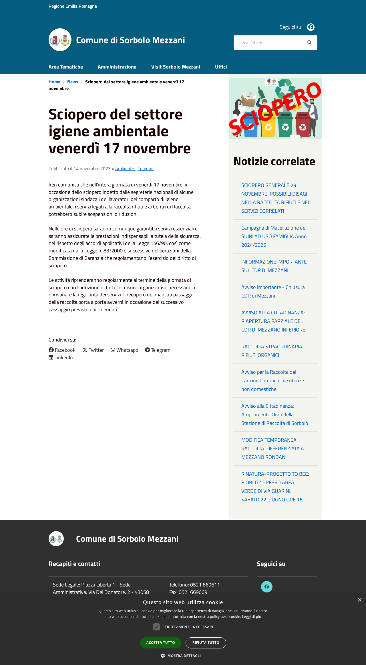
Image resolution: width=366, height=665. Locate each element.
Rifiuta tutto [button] (206, 642)
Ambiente (125, 168)
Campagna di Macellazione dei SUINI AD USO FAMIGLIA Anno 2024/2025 (274, 236)
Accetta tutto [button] (160, 642)
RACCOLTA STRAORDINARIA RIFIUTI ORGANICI (271, 351)
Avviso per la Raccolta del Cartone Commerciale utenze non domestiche (272, 380)
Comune (146, 168)
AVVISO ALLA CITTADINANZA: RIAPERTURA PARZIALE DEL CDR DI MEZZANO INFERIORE (273, 321)
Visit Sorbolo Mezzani (175, 67)
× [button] (359, 600)
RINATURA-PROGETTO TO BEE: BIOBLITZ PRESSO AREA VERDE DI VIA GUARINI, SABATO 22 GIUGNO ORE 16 (275, 486)
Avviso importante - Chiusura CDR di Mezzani (273, 291)
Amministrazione (117, 67)
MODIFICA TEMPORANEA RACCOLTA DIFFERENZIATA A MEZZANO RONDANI (272, 448)
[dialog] (183, 629)
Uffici (221, 67)
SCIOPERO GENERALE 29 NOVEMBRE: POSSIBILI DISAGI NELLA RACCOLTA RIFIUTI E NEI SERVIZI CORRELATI (275, 198)
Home (55, 81)
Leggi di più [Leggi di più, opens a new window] (251, 616)
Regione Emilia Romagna (73, 6)
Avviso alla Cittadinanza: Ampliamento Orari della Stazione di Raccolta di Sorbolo (274, 414)
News (73, 81)
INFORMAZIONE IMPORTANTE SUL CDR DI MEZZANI (274, 266)
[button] (183, 655)
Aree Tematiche (66, 67)
